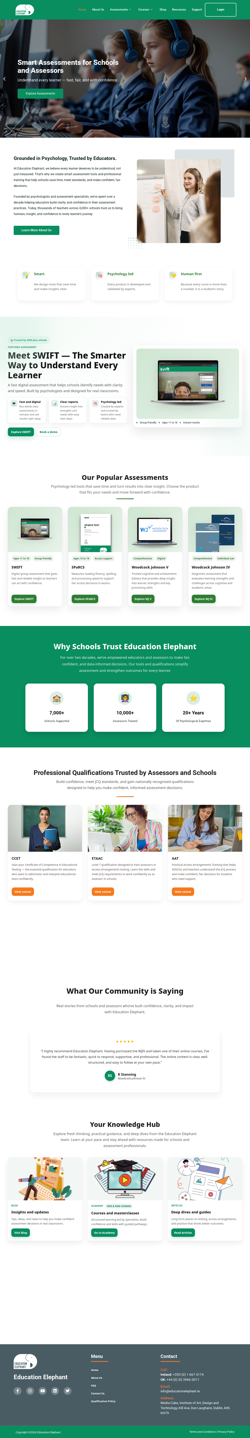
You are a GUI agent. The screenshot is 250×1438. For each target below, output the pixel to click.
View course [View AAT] (183, 892)
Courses (145, 10)
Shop (163, 9)
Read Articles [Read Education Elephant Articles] (183, 1232)
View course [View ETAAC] (103, 892)
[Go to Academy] (125, 1178)
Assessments (120, 10)
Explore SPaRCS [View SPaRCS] (85, 599)
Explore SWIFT (21, 432)
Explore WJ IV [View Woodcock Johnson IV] (204, 599)
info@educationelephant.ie (180, 1391)
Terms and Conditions (202, 1431)
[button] (4, 78)
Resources (179, 9)
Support (197, 9)
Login (220, 9)
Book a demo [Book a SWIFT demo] (49, 432)
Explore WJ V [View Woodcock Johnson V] (143, 599)
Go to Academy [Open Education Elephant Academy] (104, 1232)
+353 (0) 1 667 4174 (188, 1374)
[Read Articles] (205, 1178)
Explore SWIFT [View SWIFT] (24, 599)
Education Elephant (41, 1377)
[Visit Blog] (45, 1178)
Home (82, 9)
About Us (98, 9)
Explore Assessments (40, 93)
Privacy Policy (226, 1431)
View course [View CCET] (23, 892)
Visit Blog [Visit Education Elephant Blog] (20, 1232)
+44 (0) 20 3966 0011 (183, 1380)
